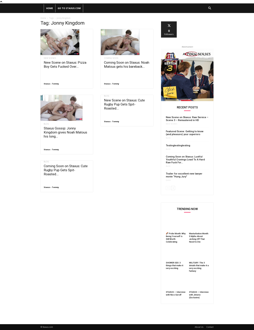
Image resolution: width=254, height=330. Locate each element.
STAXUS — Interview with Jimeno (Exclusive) (199, 295)
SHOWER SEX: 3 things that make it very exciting (174, 265)
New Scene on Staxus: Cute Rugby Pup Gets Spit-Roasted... (124, 104)
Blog (46, 124)
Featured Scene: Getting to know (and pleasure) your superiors (184, 133)
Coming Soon (111, 58)
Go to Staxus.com (69, 8)
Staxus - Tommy (51, 83)
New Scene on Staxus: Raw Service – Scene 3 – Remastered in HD (187, 119)
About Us (199, 327)
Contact (210, 327)
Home (49, 8)
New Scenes (50, 58)
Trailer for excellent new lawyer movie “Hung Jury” (184, 175)
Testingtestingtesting (178, 145)
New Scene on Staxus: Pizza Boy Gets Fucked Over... (65, 65)
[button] (210, 8)
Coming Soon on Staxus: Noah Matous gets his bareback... (126, 65)
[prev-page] (168, 188)
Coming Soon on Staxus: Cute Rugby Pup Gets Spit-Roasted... (66, 170)
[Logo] (42, 8)
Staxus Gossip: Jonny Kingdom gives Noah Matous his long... (65, 132)
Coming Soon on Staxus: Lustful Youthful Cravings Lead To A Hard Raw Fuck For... (185, 159)
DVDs (168, 180)
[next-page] (173, 188)
